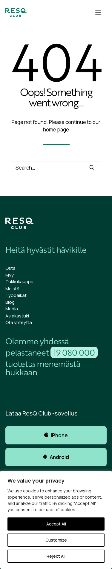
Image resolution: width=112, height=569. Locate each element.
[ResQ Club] (16, 12)
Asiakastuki (17, 316)
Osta (10, 268)
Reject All (56, 556)
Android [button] (56, 457)
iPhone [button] (56, 435)
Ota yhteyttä (18, 322)
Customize (56, 540)
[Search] (56, 167)
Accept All (56, 524)
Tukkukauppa (19, 281)
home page (56, 129)
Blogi (10, 302)
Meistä (12, 289)
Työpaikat (16, 295)
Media (11, 309)
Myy (9, 275)
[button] (98, 12)
